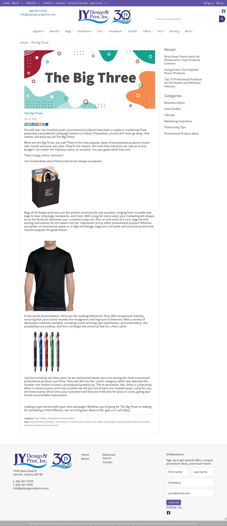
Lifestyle (169, 115)
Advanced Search (108, 456)
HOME (6, 3)
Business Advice (174, 102)
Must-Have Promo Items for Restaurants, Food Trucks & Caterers (182, 60)
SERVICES (31, 3)
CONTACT (48, 3)
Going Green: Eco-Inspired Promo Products (181, 71)
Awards (55, 31)
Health (133, 31)
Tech (161, 31)
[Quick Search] (186, 19)
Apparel (39, 31)
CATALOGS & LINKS (77, 3)
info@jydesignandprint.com (38, 14)
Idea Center (96, 3)
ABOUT (15, 3)
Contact (107, 462)
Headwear (117, 31)
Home (24, 42)
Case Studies (40, 418)
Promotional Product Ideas (61, 418)
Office (148, 31)
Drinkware (86, 31)
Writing (175, 31)
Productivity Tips (175, 127)
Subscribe (173, 502)
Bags (69, 31)
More (189, 31)
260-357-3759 (38, 11)
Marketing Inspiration (178, 121)
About (85, 458)
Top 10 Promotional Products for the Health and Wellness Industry (183, 82)
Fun (101, 31)
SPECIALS (60, 3)
